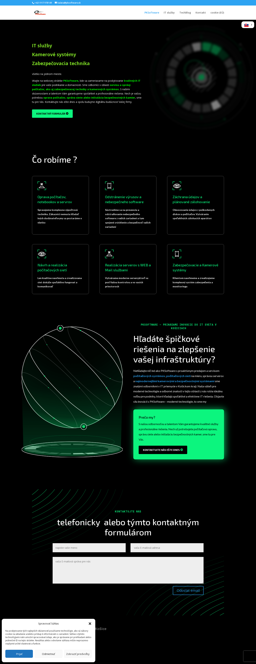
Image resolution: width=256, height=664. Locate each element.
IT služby (169, 12)
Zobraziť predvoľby (78, 654)
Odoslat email (188, 590)
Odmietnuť (48, 654)
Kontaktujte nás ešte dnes (161, 449)
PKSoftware (152, 12)
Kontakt (201, 12)
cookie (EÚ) (217, 12)
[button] (90, 623)
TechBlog (185, 12)
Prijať (19, 654)
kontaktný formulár (50, 113)
